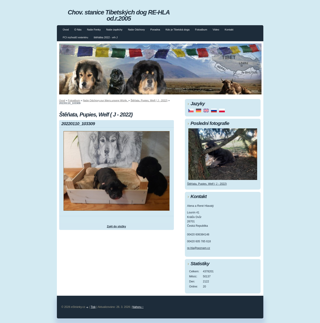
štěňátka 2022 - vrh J (105, 37)
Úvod (66, 29)
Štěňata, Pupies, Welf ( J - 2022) (149, 100)
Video (216, 29)
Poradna (155, 29)
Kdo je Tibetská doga (178, 29)
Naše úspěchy (114, 29)
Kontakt (229, 29)
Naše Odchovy (136, 29)
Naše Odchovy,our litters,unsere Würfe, (105, 100)
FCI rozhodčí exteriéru (75, 37)
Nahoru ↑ (138, 307)
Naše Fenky (94, 29)
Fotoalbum (201, 29)
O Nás (78, 29)
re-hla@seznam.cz (198, 248)
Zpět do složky (116, 226)
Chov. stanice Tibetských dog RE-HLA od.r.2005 (119, 15)
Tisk (93, 307)
